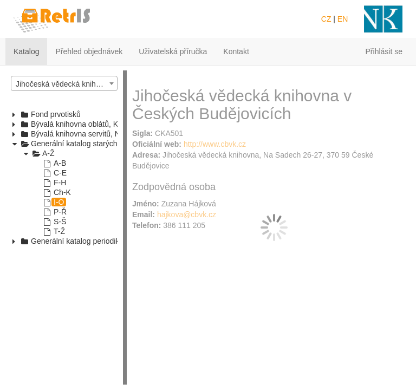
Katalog (26, 51)
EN (342, 19)
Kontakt (236, 51)
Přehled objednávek (88, 51)
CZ (326, 19)
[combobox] (64, 83)
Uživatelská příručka (173, 51)
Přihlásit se (384, 51)
